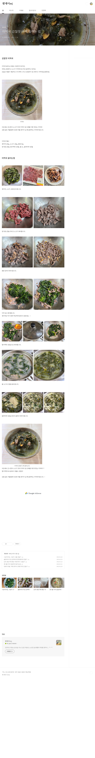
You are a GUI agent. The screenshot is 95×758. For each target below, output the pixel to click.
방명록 (44, 10)
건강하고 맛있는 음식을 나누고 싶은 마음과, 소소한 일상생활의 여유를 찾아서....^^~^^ (29, 647)
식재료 (21, 10)
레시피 (11, 10)
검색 (87, 3)
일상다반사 (32, 10)
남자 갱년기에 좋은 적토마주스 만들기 (14, 562)
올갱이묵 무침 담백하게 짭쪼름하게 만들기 (15, 559)
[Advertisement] (33, 493)
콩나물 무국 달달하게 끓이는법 (12, 564)
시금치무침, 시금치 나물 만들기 (12, 557)
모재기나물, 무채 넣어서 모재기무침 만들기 (16, 566)
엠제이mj (7, 3)
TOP (91, 672)
